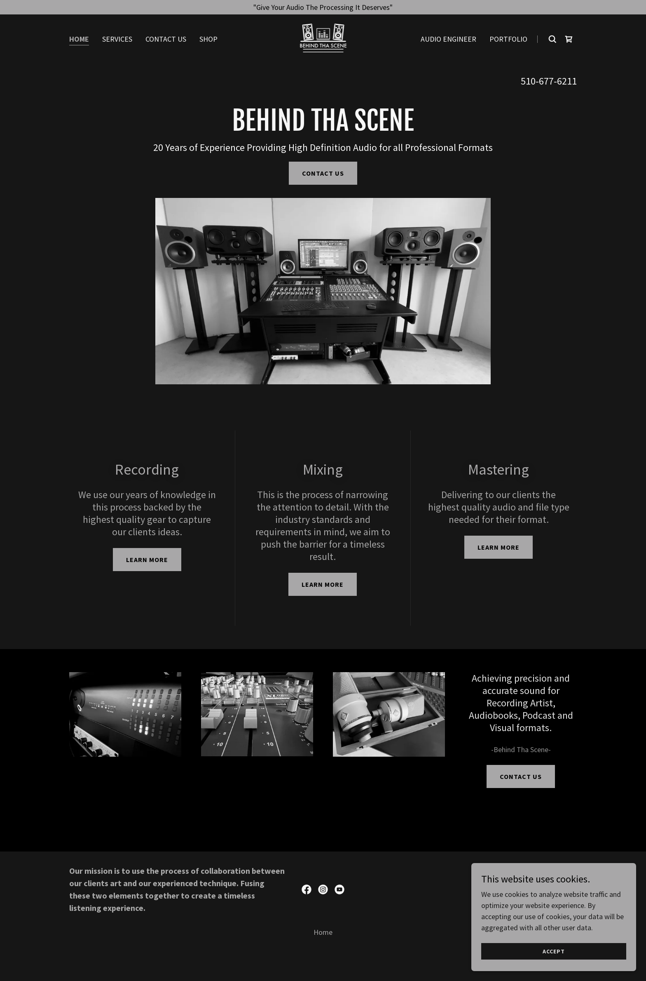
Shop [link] (208, 39)
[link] (323, 38)
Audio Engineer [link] (448, 39)
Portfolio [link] (508, 39)
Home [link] (79, 39)
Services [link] (117, 39)
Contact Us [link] (165, 39)
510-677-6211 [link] (549, 81)
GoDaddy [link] (564, 890)
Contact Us (323, 173)
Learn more (147, 559)
